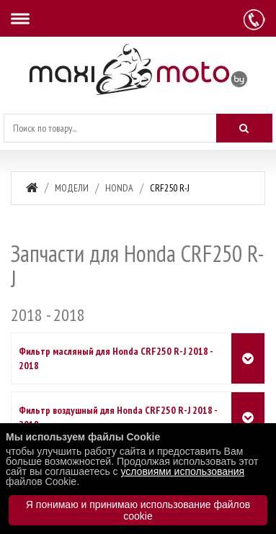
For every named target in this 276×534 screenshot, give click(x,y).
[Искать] (244, 128)
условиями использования (182, 471)
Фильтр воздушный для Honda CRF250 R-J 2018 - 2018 (118, 417)
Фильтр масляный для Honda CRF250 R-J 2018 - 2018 (116, 358)
